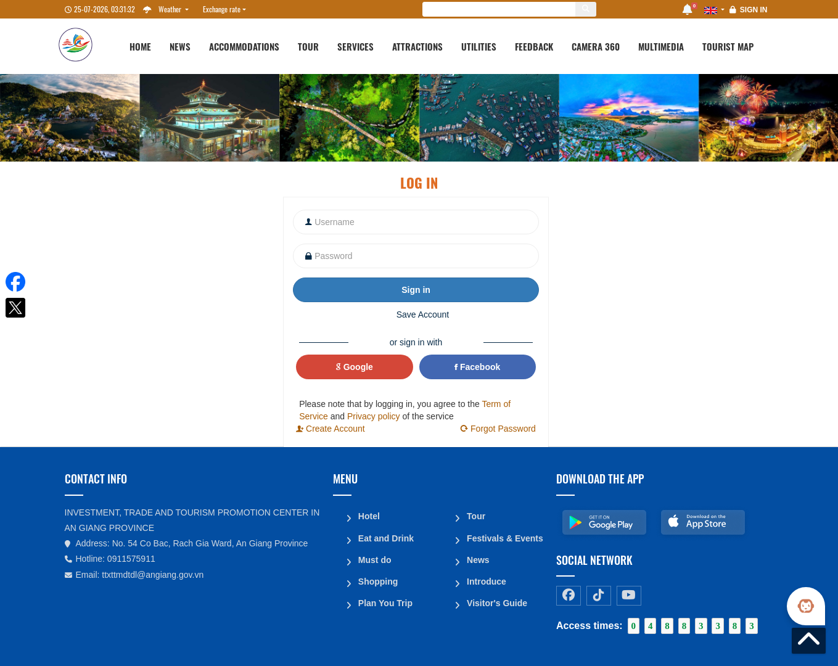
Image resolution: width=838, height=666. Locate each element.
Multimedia (661, 46)
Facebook (477, 367)
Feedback (534, 46)
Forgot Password (497, 429)
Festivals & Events (504, 536)
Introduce (486, 578)
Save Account (423, 314)
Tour (308, 46)
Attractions (417, 46)
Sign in (754, 10)
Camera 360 (596, 46)
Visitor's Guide (496, 599)
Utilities (478, 46)
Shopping (378, 578)
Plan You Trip (385, 599)
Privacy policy (373, 416)
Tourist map (728, 46)
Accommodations (244, 46)
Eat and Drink (385, 536)
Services (355, 46)
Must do (374, 557)
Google (354, 367)
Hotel (368, 515)
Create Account (330, 429)
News (180, 46)
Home (140, 46)
